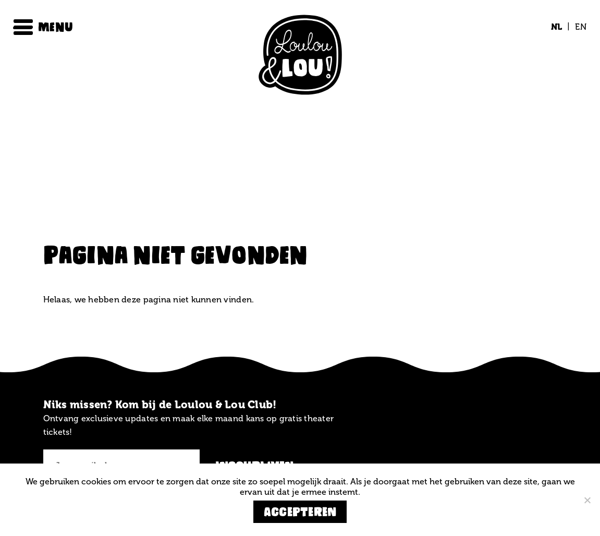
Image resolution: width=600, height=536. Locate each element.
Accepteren (300, 512)
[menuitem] (557, 27)
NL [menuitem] (556, 27)
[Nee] (587, 500)
